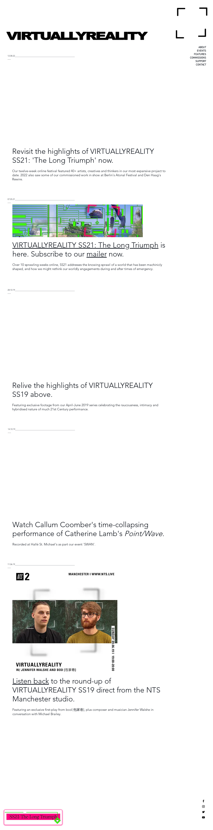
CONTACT (201, 64)
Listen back (30, 681)
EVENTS (201, 50)
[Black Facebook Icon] (203, 801)
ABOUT (202, 47)
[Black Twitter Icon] (203, 812)
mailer (97, 254)
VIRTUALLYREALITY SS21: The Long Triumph (85, 245)
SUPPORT (200, 61)
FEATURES (200, 54)
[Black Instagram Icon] (203, 806)
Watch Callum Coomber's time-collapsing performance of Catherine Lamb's (88, 529)
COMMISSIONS (198, 57)
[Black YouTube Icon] (203, 817)
